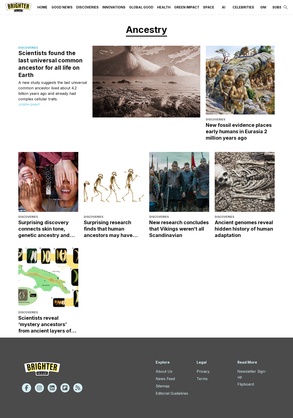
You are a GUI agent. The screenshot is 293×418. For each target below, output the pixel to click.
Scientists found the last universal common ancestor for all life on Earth (50, 64)
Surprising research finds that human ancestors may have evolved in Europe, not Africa (110, 228)
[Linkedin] (52, 387)
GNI (263, 7)
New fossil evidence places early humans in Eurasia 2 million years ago (239, 131)
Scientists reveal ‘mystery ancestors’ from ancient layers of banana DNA (44, 324)
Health (163, 7)
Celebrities (243, 7)
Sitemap (163, 386)
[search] (285, 7)
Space (208, 7)
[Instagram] (39, 387)
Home (42, 7)
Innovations (113, 7)
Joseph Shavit (29, 104)
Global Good (141, 7)
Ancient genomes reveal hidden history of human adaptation (244, 228)
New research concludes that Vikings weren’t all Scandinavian (179, 228)
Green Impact (186, 7)
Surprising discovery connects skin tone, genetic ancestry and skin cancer (44, 228)
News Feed (165, 378)
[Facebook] (26, 387)
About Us (164, 371)
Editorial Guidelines (172, 393)
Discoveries (87, 7)
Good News (62, 7)
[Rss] (77, 387)
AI (223, 7)
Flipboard (245, 384)
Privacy (203, 371)
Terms (202, 378)
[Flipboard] (65, 387)
